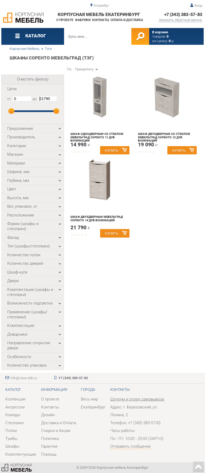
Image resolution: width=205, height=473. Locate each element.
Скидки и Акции (55, 430)
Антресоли (15, 407)
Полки (11, 430)
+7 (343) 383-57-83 (183, 14)
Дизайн (48, 414)
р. (171, 41)
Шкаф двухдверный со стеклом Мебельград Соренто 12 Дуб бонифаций (164, 137)
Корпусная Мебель (25, 49)
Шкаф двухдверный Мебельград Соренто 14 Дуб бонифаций (96, 218)
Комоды (12, 414)
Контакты (100, 20)
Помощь (49, 454)
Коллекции (15, 399)
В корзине (160, 32)
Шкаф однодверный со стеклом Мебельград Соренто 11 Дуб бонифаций (96, 137)
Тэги (48, 49)
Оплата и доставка (127, 20)
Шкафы (12, 446)
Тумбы (11, 438)
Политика (50, 438)
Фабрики (82, 20)
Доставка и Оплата (58, 422)
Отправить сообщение (130, 446)
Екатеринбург (93, 407)
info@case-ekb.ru (23, 378)
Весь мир (89, 399)
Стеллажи (14, 422)
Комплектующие (20, 454)
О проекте (64, 20)
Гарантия (49, 446)
